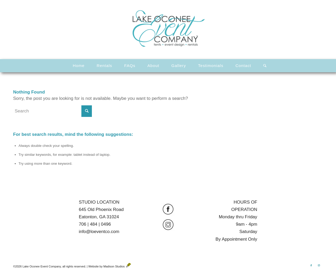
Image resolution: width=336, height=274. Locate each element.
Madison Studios (117, 266)
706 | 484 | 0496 (95, 224)
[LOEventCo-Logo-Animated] (168, 29)
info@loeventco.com (99, 231)
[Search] (263, 65)
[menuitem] (79, 65)
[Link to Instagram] (319, 265)
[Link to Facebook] (311, 265)
